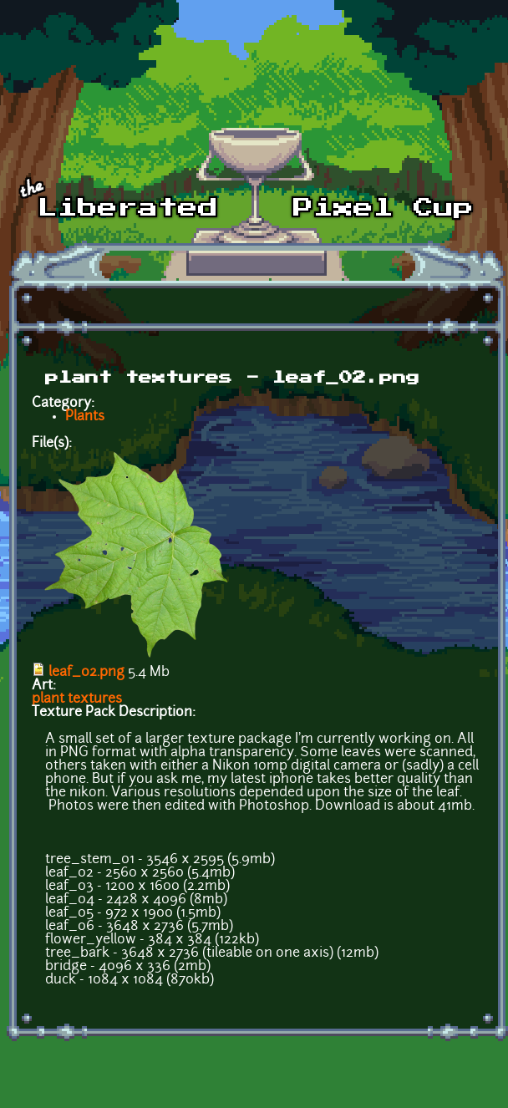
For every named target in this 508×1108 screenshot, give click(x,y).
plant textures (77, 699)
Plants (84, 417)
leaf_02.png (86, 672)
